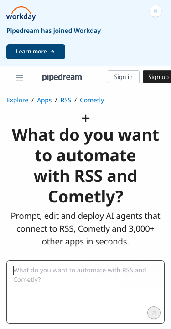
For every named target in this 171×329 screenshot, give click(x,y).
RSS (65, 100)
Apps (44, 100)
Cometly (92, 100)
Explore (17, 100)
